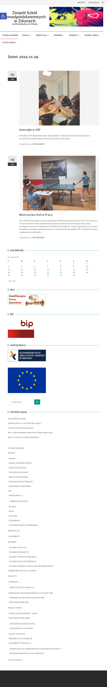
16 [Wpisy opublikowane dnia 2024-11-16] (74, 269)
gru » (15, 281)
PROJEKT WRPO (91, 35)
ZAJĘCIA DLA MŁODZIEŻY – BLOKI (23, 613)
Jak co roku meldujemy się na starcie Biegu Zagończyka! (30, 432)
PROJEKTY (73, 35)
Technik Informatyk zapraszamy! (21, 428)
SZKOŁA (25, 35)
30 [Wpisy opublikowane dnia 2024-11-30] (74, 275)
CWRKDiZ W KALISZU (19, 501)
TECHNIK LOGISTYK (17, 547)
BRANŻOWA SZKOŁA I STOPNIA (22, 571)
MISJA (11, 511)
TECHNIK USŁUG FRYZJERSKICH (22, 561)
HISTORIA (13, 516)
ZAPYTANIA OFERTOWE (19, 618)
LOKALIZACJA (93, 2)
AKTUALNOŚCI (38, 144)
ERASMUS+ (13, 582)
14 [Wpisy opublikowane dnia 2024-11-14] (48, 269)
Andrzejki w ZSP (29, 129)
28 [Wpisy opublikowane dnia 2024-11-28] (48, 275)
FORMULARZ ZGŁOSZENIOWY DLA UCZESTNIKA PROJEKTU (35, 649)
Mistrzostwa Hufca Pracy (36, 214)
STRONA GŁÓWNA (10, 35)
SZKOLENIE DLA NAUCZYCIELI (22, 624)
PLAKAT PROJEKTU (17, 634)
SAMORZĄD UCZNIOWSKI (20, 486)
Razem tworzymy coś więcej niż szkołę (23, 437)
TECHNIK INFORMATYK (19, 552)
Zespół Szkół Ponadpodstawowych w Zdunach (25, 16)
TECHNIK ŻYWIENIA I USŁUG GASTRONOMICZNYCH (31, 566)
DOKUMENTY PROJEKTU (19, 643)
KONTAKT (81, 2)
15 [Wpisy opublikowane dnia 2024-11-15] (61, 269)
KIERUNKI (58, 35)
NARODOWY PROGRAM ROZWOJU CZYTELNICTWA (31, 593)
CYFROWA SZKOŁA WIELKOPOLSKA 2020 (26, 598)
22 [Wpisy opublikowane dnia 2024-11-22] (61, 272)
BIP (10, 491)
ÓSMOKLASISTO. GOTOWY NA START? (24, 423)
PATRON (12, 507)
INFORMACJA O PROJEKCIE (20, 638)
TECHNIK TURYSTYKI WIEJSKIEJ (23, 557)
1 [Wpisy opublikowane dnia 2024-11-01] (60, 264)
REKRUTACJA (41, 35)
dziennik (12, 458)
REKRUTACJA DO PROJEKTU (22, 587)
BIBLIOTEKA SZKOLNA (18, 477)
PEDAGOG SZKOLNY (17, 468)
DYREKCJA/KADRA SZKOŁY (20, 463)
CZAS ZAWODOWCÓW (19, 602)
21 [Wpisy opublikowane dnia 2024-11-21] (48, 272)
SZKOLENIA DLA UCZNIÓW (21, 628)
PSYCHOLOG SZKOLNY (18, 472)
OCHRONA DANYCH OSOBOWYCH (23, 525)
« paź (10, 281)
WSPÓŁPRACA (15, 495)
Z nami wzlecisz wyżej (17, 418)
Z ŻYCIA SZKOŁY (9, 42)
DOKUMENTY (14, 520)
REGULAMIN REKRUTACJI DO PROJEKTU (27, 653)
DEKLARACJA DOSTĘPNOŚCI (21, 481)
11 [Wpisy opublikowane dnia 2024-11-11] (9, 269)
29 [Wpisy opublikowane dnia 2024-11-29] (61, 275)
